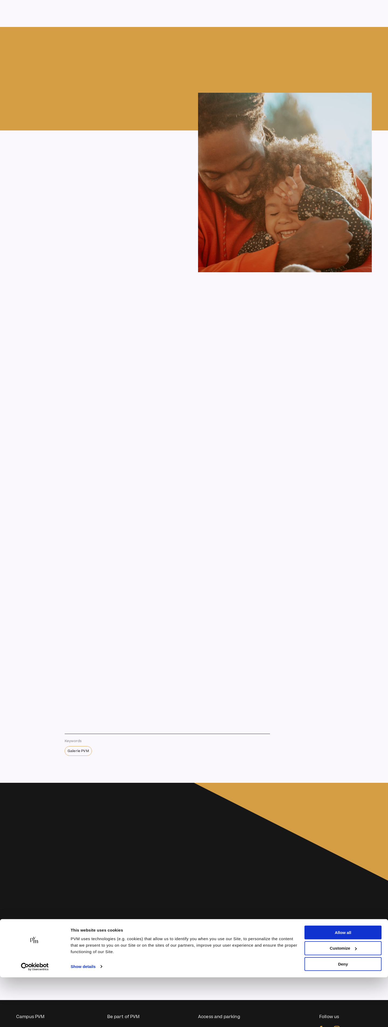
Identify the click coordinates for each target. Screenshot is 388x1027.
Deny (343, 1013)
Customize (343, 997)
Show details (83, 1016)
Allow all (343, 982)
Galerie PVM (78, 751)
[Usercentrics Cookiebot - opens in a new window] (34, 1016)
